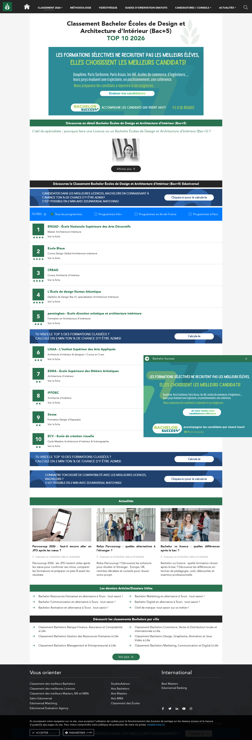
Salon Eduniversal (41, 698)
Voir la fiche (54, 236)
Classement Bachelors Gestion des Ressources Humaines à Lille (78, 636)
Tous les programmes (68, 214)
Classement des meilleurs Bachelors (52, 684)
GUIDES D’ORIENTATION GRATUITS (146, 8)
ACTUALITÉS (226, 8)
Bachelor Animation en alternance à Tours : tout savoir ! (73, 607)
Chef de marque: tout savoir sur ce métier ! (162, 607)
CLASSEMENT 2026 (49, 8)
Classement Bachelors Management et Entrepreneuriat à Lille (77, 645)
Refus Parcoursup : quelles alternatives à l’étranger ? (126, 548)
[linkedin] (177, 709)
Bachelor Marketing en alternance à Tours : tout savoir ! (169, 596)
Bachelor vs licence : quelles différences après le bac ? (190, 548)
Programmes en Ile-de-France (157, 214)
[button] (61, 8)
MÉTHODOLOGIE (80, 8)
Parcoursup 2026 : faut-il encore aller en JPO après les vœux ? (61, 548)
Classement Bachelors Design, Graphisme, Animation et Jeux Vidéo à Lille (173, 638)
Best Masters (170, 684)
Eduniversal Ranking (174, 688)
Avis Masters (119, 693)
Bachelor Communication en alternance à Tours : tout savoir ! (76, 602)
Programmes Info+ (110, 214)
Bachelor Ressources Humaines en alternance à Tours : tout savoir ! (80, 596)
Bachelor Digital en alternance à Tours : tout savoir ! (167, 602)
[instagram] (191, 709)
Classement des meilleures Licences (52, 688)
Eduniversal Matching (43, 703)
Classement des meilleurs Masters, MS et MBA (59, 693)
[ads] (126, 81)
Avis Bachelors (120, 688)
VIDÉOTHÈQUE (108, 8)
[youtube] (184, 709)
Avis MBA (117, 698)
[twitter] (170, 709)
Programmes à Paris (205, 214)
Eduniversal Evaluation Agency (49, 708)
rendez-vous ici (156, 725)
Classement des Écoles (125, 703)
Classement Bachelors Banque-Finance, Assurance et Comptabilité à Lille (80, 629)
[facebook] (163, 709)
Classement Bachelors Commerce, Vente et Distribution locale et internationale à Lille (176, 629)
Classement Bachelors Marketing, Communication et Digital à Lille (176, 645)
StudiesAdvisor (120, 684)
